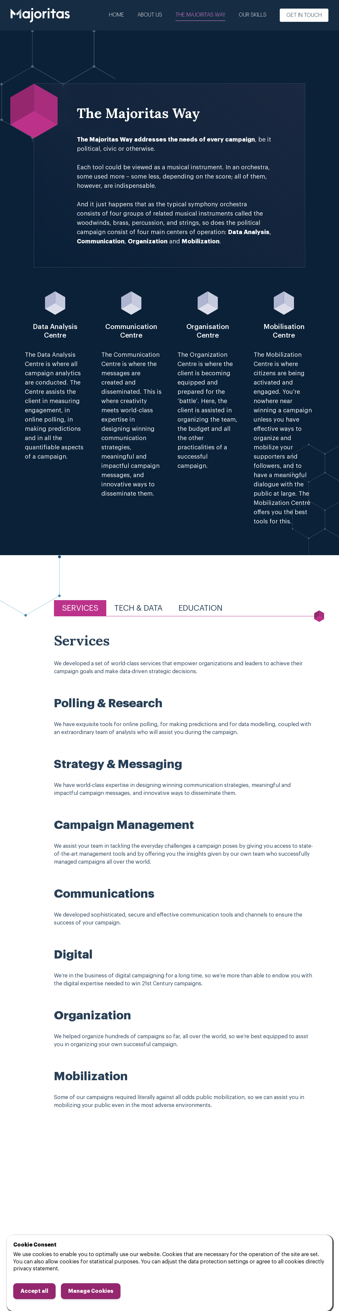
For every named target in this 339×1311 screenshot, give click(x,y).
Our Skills (252, 15)
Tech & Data (138, 608)
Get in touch (304, 15)
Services (80, 608)
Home (116, 15)
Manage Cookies (90, 1291)
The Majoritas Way (200, 15)
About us (149, 15)
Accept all (34, 1291)
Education (200, 608)
